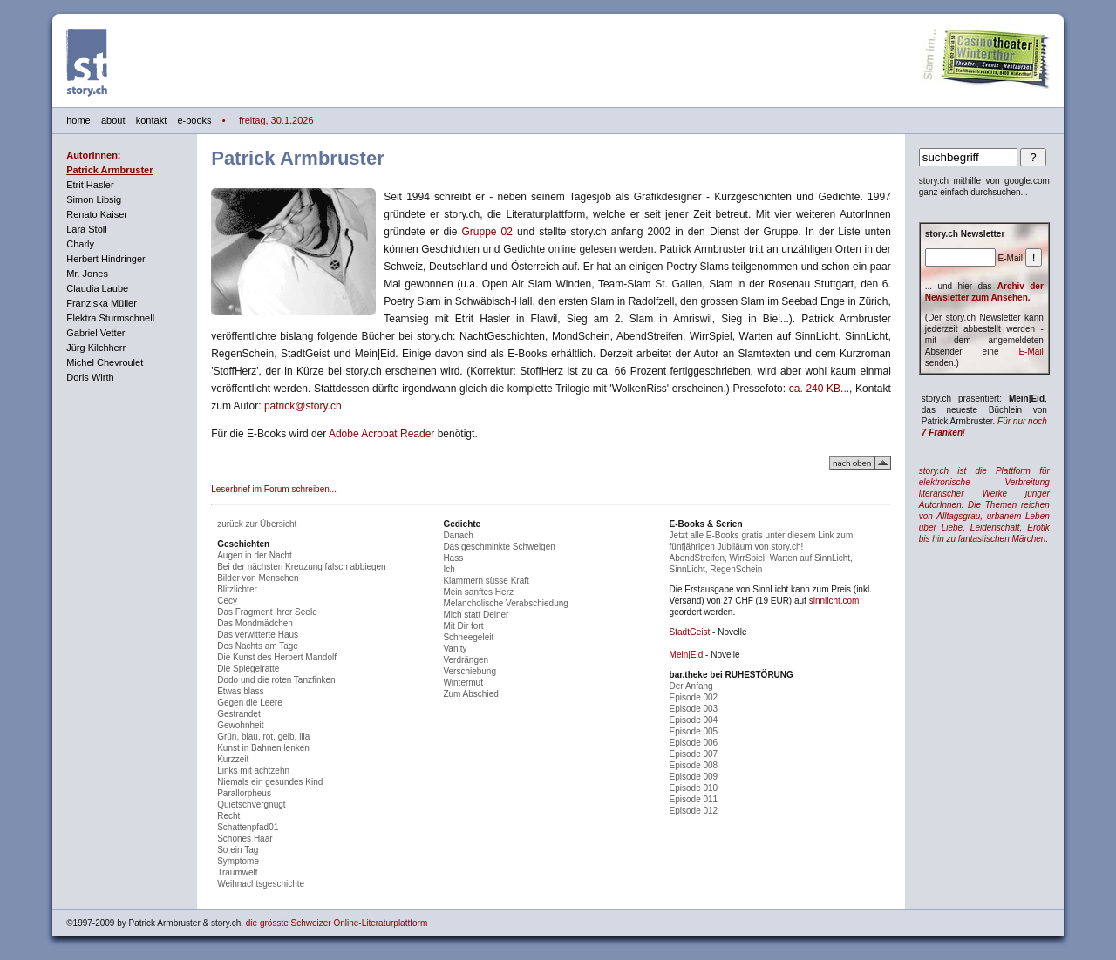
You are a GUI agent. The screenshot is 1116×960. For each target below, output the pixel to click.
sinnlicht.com (834, 600)
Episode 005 (694, 731)
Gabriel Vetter (95, 333)
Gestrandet (238, 714)
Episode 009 (694, 776)
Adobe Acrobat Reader (381, 434)
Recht (228, 816)
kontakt (151, 120)
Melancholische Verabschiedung (505, 603)
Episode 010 (694, 788)
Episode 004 (694, 720)
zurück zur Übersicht (256, 524)
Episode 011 (694, 799)
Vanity (454, 648)
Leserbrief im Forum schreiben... (274, 489)
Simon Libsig (93, 199)
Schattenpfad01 (247, 827)
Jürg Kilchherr (96, 347)
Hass (453, 558)
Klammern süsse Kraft (485, 580)
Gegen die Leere (249, 702)
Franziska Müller (101, 303)
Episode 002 (694, 697)
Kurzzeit (232, 759)
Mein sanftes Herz (478, 592)
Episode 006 (694, 742)
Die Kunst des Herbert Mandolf (277, 657)
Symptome (238, 861)
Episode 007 (694, 754)
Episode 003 (694, 708)
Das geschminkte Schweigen (499, 546)
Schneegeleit (468, 637)
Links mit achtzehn (253, 770)
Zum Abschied (470, 694)
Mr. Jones (87, 273)
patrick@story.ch (303, 406)
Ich (448, 569)
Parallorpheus (244, 793)
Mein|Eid (687, 654)
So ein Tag (237, 850)
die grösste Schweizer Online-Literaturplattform (336, 923)
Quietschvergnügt (251, 804)
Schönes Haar (244, 838)
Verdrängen (465, 660)
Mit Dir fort (463, 626)
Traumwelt (237, 872)
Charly (80, 244)
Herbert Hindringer (105, 259)
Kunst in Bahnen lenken (263, 748)
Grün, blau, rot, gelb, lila (263, 736)
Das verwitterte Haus (257, 634)
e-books (194, 120)
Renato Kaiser (96, 214)
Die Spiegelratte (248, 668)
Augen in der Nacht (254, 555)
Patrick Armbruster (109, 170)
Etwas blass (240, 691)
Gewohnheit (240, 725)
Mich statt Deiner (475, 614)
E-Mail (1030, 351)
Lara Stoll (86, 229)
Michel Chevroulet (104, 362)
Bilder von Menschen (257, 578)
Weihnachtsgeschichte (260, 884)
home (78, 120)
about (113, 120)
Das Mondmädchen (255, 623)
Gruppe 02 (487, 232)
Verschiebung (469, 671)
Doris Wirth (89, 377)
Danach (458, 535)
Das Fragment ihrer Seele (267, 612)
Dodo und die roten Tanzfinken (276, 680)
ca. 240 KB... (819, 388)
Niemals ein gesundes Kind (270, 782)
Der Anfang (691, 686)
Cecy (227, 600)
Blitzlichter (237, 589)
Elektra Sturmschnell (110, 318)
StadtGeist (690, 632)
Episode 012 (694, 810)
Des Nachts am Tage (257, 646)
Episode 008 (694, 765)
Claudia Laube (97, 288)
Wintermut (463, 682)
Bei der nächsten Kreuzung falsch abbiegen (301, 566)
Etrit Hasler (89, 184)
